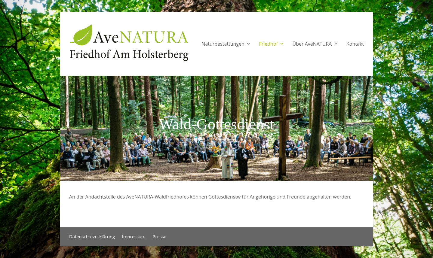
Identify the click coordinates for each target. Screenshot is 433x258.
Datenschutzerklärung (92, 236)
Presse (160, 236)
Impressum (134, 236)
